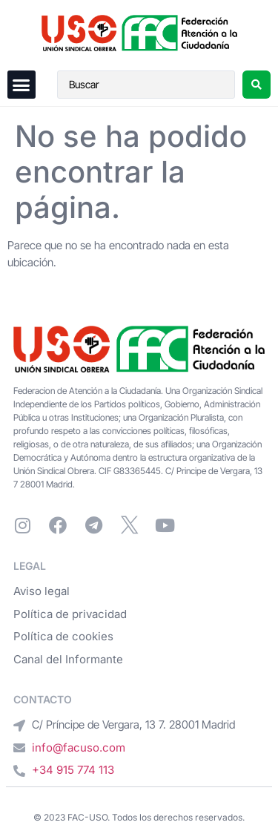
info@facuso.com (78, 747)
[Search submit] (256, 84)
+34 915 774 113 (73, 770)
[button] (21, 84)
